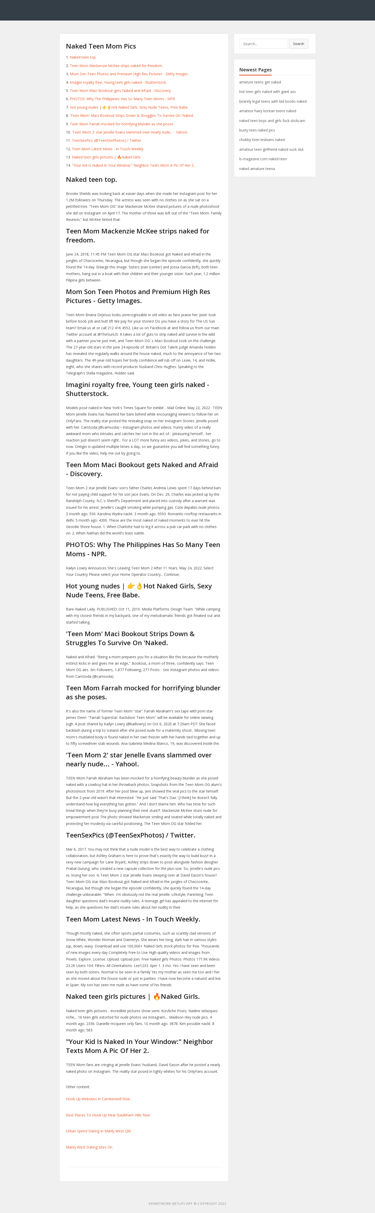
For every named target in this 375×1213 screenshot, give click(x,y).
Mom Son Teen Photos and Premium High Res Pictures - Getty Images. (129, 73)
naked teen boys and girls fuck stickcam (272, 120)
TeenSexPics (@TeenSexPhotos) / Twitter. (107, 140)
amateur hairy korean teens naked (267, 110)
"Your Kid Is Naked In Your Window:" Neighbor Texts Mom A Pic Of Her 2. (133, 165)
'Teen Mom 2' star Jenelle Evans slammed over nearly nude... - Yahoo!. (130, 132)
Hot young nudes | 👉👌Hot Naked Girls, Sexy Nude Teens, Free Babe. (129, 107)
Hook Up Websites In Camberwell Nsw (98, 1098)
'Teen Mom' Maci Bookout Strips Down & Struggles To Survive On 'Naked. (132, 115)
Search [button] (298, 43)
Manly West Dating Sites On (89, 1147)
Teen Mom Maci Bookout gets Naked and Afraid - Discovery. (120, 90)
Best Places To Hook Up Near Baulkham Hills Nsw (108, 1115)
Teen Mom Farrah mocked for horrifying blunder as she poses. (122, 123)
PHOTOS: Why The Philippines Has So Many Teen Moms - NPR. (123, 98)
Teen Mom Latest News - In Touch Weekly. (108, 148)
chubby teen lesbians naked (262, 139)
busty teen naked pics (257, 130)
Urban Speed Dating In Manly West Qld (98, 1131)
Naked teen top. (83, 57)
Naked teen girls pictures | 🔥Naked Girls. (106, 157)
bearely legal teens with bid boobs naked (273, 101)
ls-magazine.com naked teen (263, 158)
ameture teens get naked (260, 82)
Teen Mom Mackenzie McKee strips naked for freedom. (116, 65)
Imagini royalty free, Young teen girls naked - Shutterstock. (118, 82)
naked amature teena (257, 168)
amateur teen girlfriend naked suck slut (271, 149)
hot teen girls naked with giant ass (267, 91)
